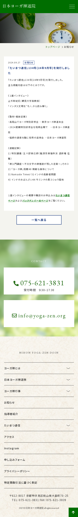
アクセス (9, 437)
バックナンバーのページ (35, 200)
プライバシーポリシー (17, 471)
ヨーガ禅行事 (12, 391)
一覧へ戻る (38, 220)
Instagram (11, 448)
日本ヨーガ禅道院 (15, 379)
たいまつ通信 (12, 425)
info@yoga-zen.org (39, 315)
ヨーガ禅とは (12, 368)
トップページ (53, 47)
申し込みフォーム (14, 460)
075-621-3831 (38, 282)
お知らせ (9, 402)
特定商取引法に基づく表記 (20, 482)
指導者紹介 (11, 414)
